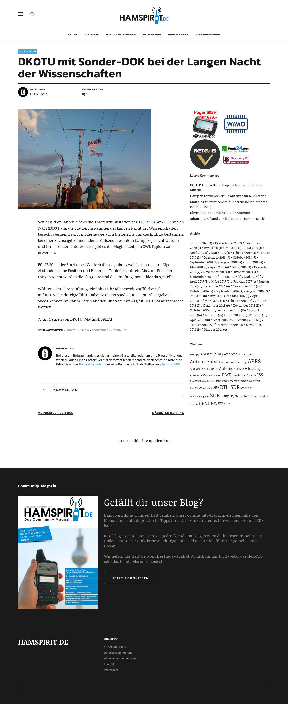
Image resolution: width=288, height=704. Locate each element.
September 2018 (201, 262)
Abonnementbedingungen (120, 658)
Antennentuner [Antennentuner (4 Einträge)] (231, 362)
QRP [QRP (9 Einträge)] (215, 387)
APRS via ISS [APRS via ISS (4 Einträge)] (211, 369)
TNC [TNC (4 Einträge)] (192, 404)
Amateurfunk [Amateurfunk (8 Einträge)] (211, 354)
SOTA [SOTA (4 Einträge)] (253, 396)
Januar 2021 (199, 243)
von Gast (38, 89)
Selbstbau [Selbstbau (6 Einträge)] (242, 396)
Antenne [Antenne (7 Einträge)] (245, 354)
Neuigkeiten (27, 51)
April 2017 (197, 281)
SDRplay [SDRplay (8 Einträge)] (227, 396)
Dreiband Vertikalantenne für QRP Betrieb (235, 195)
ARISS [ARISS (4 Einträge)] (237, 369)
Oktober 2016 (199, 291)
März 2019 (218, 252)
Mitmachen (152, 34)
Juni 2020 (211, 247)
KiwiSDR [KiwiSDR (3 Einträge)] (194, 381)
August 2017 (228, 276)
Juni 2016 (216, 295)
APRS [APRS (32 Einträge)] (254, 361)
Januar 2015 (199, 324)
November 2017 (214, 271)
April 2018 (217, 267)
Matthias (197, 201)
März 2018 (239, 267)
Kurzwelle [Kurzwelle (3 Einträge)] (204, 381)
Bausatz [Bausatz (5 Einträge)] (195, 375)
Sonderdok (101, 330)
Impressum (111, 670)
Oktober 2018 (242, 257)
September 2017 (201, 276)
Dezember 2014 (228, 324)
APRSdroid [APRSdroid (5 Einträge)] (196, 369)
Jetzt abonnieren (130, 578)
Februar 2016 (237, 300)
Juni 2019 (251, 247)
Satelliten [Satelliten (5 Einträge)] (246, 388)
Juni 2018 (252, 262)
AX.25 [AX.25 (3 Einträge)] (244, 369)
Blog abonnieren (121, 34)
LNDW (84, 330)
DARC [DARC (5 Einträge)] (217, 375)
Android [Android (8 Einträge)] (230, 354)
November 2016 (244, 286)
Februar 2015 (246, 319)
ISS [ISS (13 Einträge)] (260, 375)
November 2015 (244, 305)
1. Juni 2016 (39, 94)
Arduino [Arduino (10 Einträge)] (226, 368)
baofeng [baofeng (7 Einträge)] (254, 368)
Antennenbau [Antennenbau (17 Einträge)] (205, 361)
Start (73, 34)
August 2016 (255, 291)
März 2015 (220, 319)
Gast (69, 348)
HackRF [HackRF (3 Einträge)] (252, 375)
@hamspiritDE (170, 364)
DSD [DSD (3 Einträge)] (235, 375)
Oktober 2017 (242, 271)
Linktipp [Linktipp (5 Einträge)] (215, 381)
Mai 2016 (238, 295)
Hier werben (178, 34)
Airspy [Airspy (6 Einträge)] (195, 354)
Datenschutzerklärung (118, 653)
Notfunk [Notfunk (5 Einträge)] (254, 381)
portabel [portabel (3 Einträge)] (207, 388)
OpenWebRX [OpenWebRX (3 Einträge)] (196, 388)
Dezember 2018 (215, 257)
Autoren (92, 34)
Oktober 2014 (213, 329)
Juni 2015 (233, 315)
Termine (120, 330)
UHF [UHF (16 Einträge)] (200, 403)
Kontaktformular (91, 364)
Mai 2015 (254, 315)
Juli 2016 (196, 295)
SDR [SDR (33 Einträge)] (215, 395)
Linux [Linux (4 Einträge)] (225, 381)
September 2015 (228, 310)
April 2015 (197, 319)
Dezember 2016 (214, 286)
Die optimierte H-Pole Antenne (227, 212)
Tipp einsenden (207, 34)
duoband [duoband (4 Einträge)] (242, 375)
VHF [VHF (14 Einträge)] (209, 403)
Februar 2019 (242, 252)
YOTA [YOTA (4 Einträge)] (227, 404)
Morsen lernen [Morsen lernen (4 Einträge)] (239, 381)
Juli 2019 (231, 247)
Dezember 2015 (214, 305)
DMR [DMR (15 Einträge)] (227, 374)
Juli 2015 (211, 315)
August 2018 (229, 262)
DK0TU (72, 330)
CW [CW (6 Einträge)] (203, 375)
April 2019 (197, 252)
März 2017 (218, 281)
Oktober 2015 (199, 310)
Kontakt (109, 664)
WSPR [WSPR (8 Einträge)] (218, 403)
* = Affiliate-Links (115, 647)
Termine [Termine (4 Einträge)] (262, 396)
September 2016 (227, 291)
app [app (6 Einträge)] (244, 362)
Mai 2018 (196, 267)
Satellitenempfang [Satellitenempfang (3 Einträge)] (199, 396)
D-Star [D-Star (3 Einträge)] (210, 375)
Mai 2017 (250, 276)
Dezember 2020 (226, 243)
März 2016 (212, 300)
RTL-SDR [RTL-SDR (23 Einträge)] (230, 386)
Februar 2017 (242, 281)
